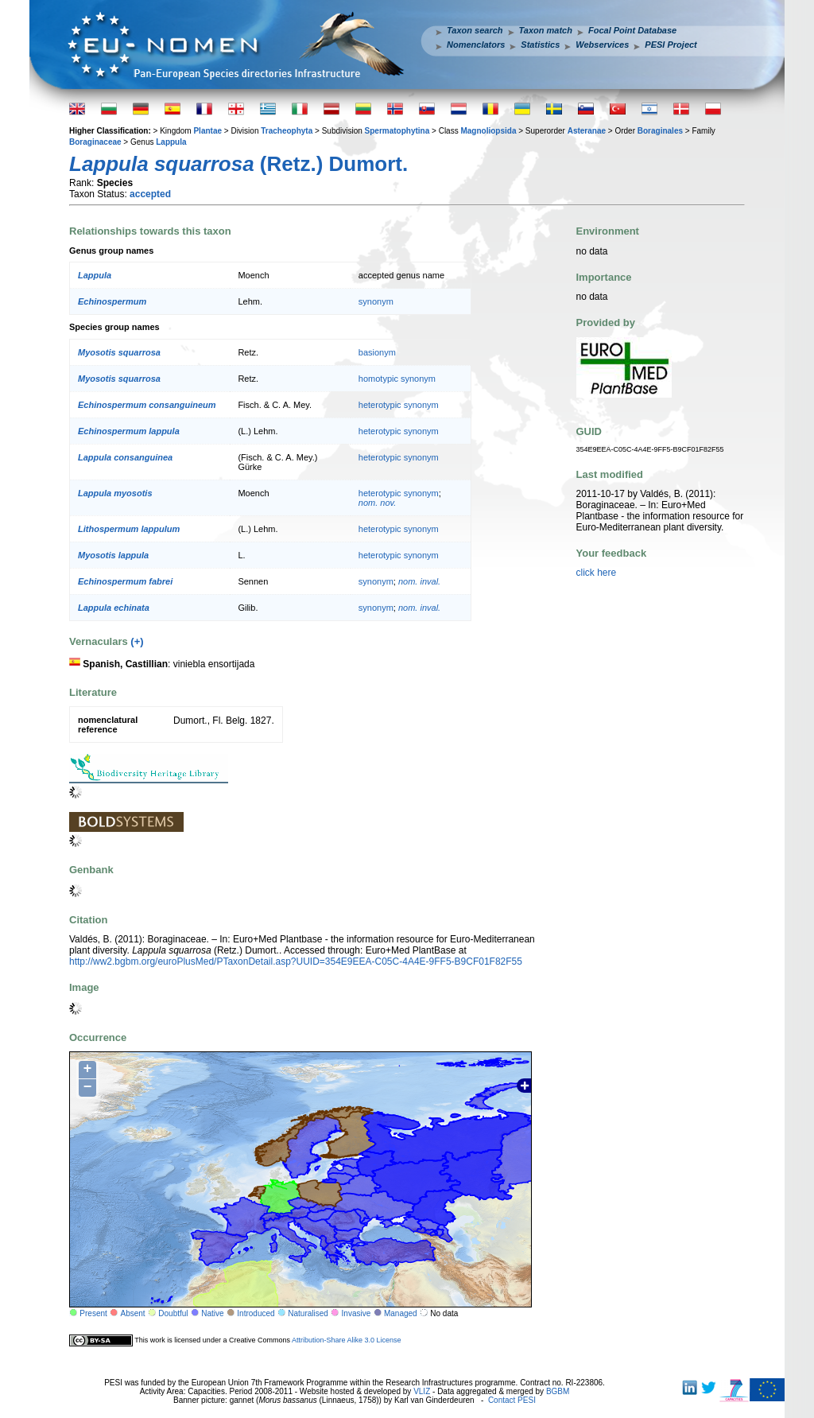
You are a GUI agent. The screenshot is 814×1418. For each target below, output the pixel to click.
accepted (150, 194)
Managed (400, 1313)
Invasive (356, 1313)
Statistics (540, 44)
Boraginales (660, 130)
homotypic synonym (397, 378)
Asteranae (587, 130)
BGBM (557, 1391)
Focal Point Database (632, 30)
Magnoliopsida (488, 130)
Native (212, 1313)
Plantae (207, 130)
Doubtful (173, 1313)
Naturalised (308, 1313)
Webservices (602, 44)
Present (93, 1313)
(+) (136, 641)
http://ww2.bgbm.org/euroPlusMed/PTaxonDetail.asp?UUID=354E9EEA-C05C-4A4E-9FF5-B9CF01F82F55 (295, 961)
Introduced (255, 1313)
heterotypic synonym (399, 405)
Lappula (171, 142)
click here (596, 572)
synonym (376, 301)
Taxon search (475, 30)
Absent (133, 1313)
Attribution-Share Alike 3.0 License (346, 1340)
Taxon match (545, 30)
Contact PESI (512, 1400)
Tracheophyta (286, 130)
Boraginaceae (95, 142)
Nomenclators (476, 44)
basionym (377, 352)
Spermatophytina (397, 130)
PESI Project (670, 44)
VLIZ (421, 1391)
